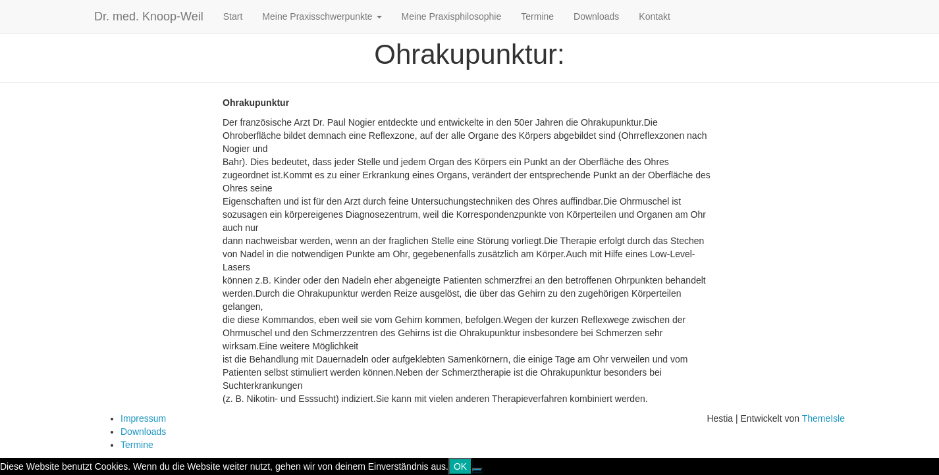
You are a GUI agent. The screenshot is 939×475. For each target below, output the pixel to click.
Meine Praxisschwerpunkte (321, 16)
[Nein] (477, 470)
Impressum (143, 418)
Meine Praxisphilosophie (452, 16)
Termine (537, 16)
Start (233, 16)
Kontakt (654, 16)
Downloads (596, 16)
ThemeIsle (823, 418)
